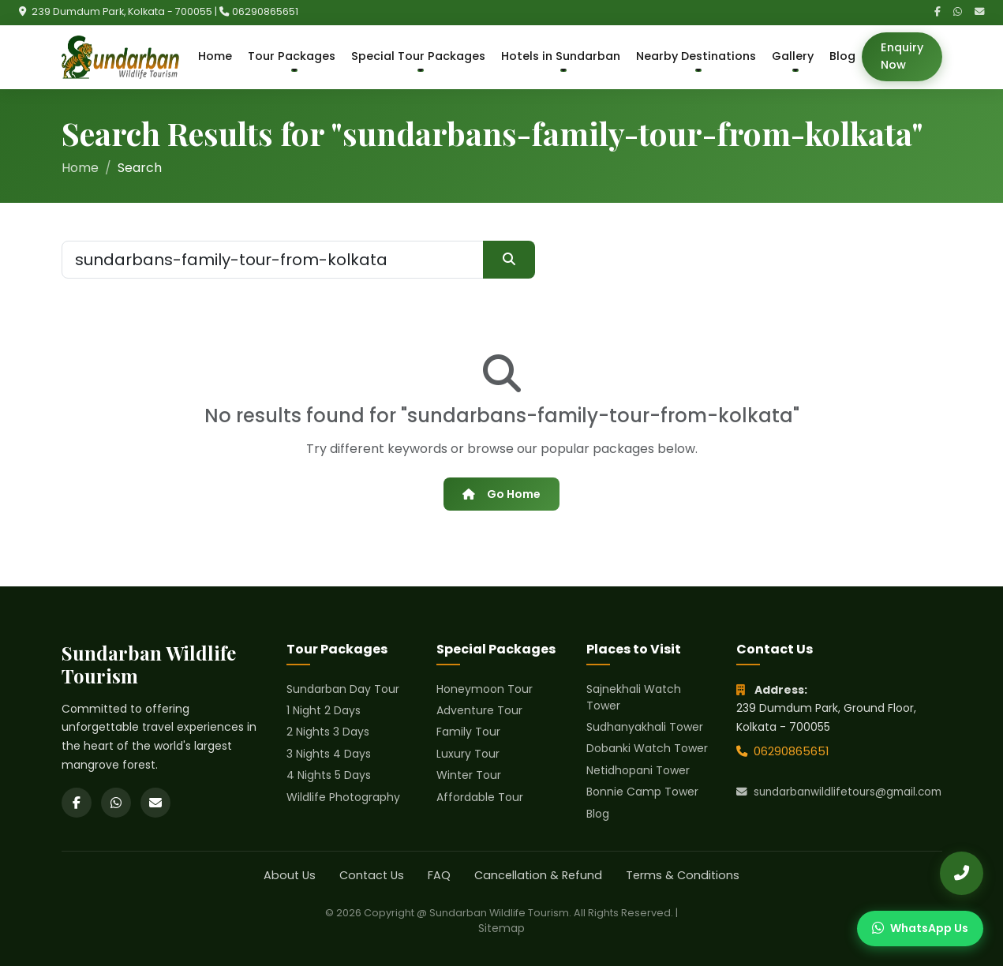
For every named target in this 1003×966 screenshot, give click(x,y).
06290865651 (265, 11)
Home (215, 56)
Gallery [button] (793, 56)
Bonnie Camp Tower (642, 791)
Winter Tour (468, 775)
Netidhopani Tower (638, 770)
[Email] (979, 12)
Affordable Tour (479, 797)
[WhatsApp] (957, 12)
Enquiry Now (902, 56)
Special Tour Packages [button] (418, 56)
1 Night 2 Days (323, 710)
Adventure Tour (479, 710)
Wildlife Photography (343, 797)
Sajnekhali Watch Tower (633, 697)
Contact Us (371, 875)
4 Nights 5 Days (328, 775)
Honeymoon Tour (484, 689)
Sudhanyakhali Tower (644, 727)
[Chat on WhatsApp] (920, 928)
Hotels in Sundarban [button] (560, 56)
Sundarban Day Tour (342, 689)
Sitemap (501, 928)
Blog (842, 56)
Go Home (501, 494)
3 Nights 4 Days (328, 754)
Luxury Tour (468, 754)
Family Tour (468, 731)
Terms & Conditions (682, 875)
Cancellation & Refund (538, 875)
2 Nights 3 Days (327, 731)
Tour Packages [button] (291, 56)
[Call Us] (961, 873)
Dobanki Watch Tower (647, 748)
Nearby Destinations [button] (696, 56)
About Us (290, 875)
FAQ (439, 875)
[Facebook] (937, 12)
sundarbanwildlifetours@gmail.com (838, 791)
